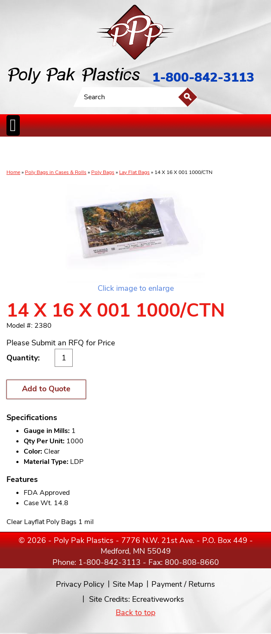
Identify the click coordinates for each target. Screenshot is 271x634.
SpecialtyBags (159, 153)
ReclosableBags (86, 153)
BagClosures (209, 153)
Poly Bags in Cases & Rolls (55, 172)
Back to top (135, 612)
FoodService (185, 153)
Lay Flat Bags (134, 172)
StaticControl (114, 153)
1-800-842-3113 (203, 77)
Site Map (128, 584)
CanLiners (135, 153)
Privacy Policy (80, 584)
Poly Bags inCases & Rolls (22, 153)
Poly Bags (102, 172)
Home (13, 172)
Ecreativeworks (158, 599)
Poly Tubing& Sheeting (53, 153)
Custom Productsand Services (243, 153)
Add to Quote (46, 389)
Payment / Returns (183, 584)
